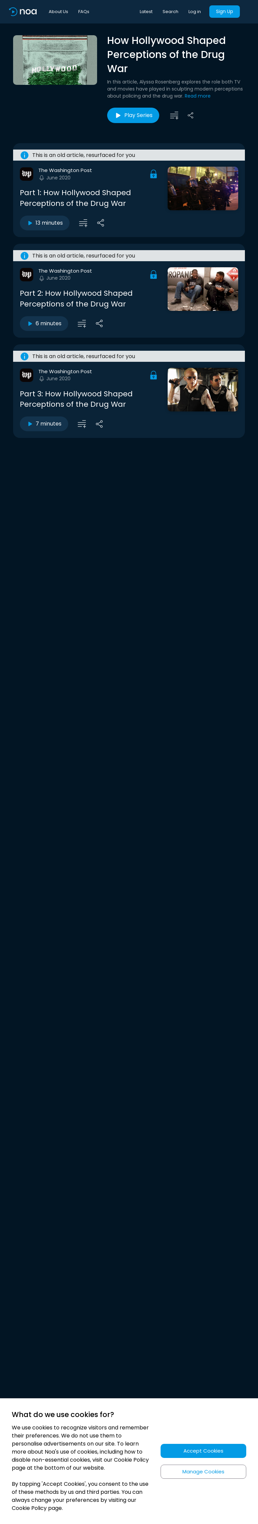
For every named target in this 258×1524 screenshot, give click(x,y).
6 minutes (44, 323)
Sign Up (224, 11)
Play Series (133, 115)
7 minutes (44, 424)
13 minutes (45, 223)
